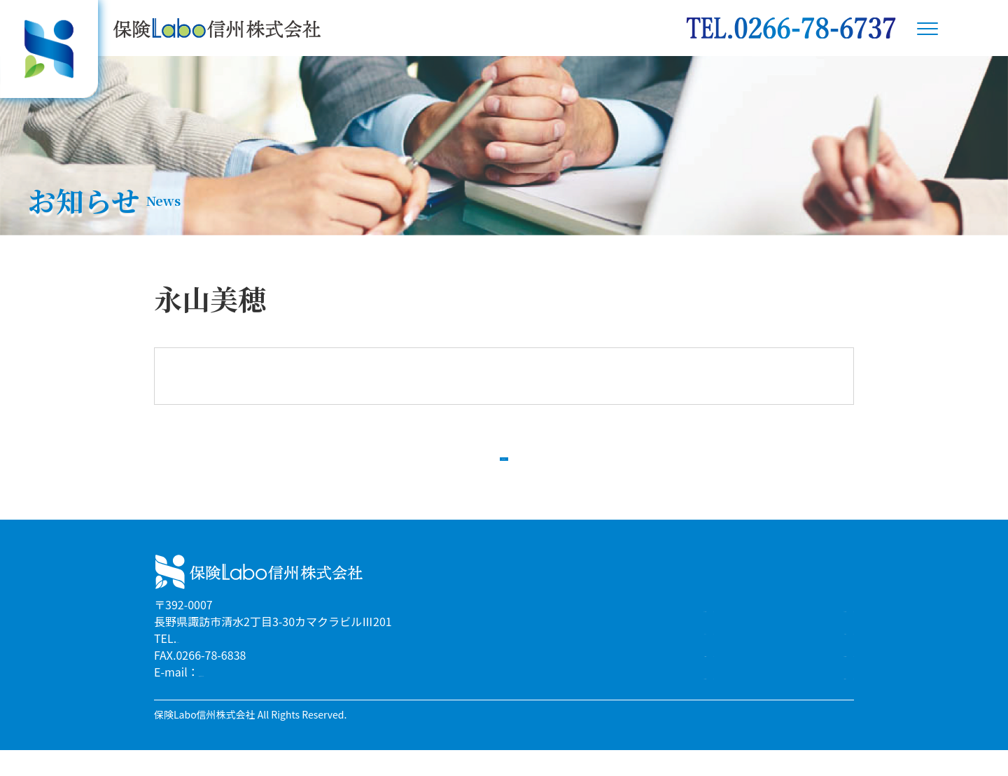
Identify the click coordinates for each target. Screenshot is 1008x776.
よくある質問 (807, 678)
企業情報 (679, 678)
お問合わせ (813, 700)
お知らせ (819, 655)
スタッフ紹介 (807, 633)
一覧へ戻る (504, 468)
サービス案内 (667, 633)
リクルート (673, 655)
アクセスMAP (667, 700)
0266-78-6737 (211, 664)
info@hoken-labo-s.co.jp (263, 697)
